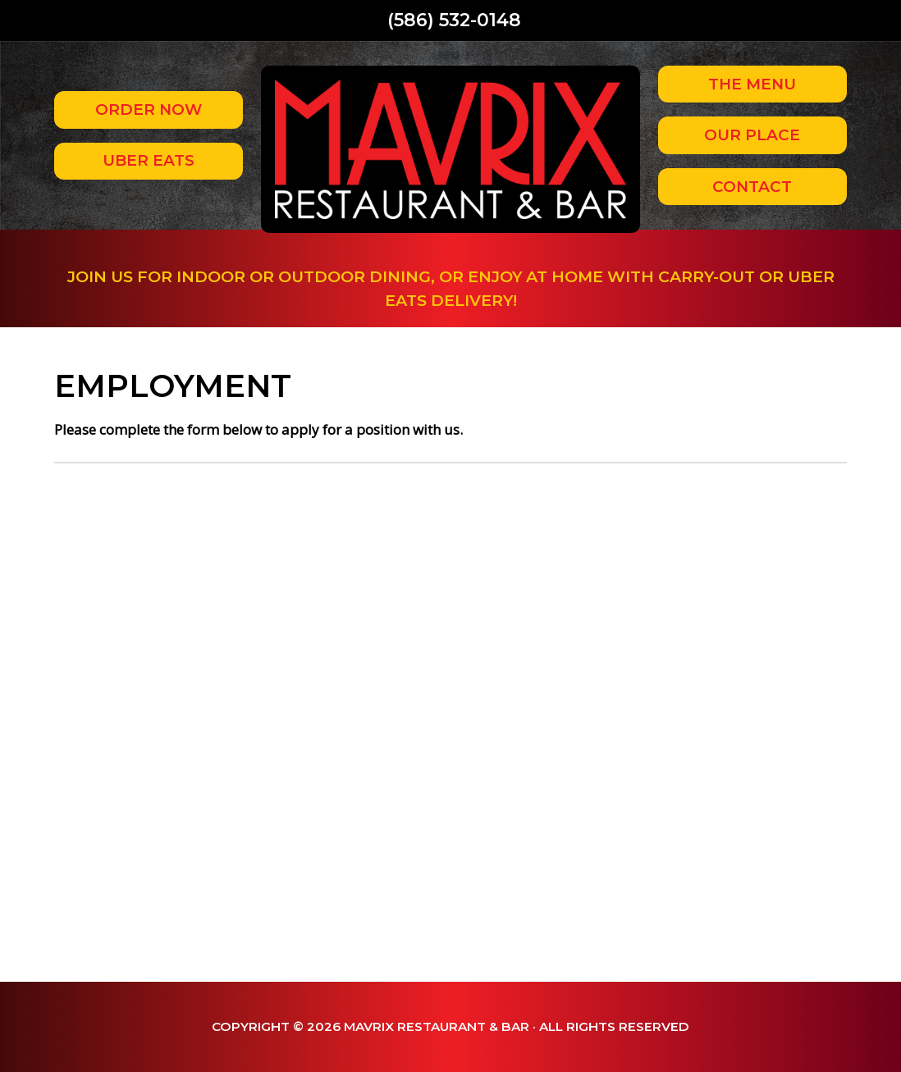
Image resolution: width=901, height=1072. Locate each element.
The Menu (752, 84)
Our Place (752, 134)
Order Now (148, 109)
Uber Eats (148, 160)
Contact (752, 186)
